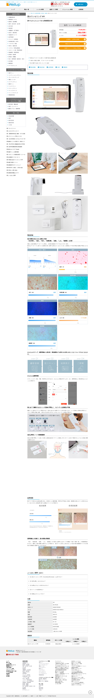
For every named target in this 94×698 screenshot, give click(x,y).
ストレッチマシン (12, 88)
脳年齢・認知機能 (12, 21)
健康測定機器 (16, 14)
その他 (9, 124)
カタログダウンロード (13, 131)
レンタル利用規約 (9, 672)
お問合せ (8, 674)
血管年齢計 (10, 37)
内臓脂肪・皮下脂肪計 (13, 30)
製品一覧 (26, 9)
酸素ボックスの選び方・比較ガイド (16, 141)
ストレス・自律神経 (12, 39)
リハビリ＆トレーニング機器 (16, 69)
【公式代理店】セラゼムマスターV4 (16, 138)
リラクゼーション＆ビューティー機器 (46, 677)
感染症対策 (10, 122)
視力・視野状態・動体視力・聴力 (15, 58)
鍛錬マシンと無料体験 (13, 151)
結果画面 (50, 67)
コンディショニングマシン (14, 75)
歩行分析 (10, 26)
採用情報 (8, 673)
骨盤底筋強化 (11, 94)
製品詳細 (41, 67)
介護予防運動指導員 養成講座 (14, 146)
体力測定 (10, 61)
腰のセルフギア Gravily (13, 149)
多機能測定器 (11, 17)
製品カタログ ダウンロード (72, 43)
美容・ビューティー (12, 106)
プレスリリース (11, 128)
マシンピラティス (12, 90)
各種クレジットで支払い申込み (72, 48)
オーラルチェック (12, 65)
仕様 (58, 67)
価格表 (65, 67)
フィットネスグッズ (12, 92)
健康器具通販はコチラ (13, 172)
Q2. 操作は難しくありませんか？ (38, 581)
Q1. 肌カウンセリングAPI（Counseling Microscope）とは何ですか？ (46, 576)
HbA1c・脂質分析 (12, 45)
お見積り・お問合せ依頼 (72, 39)
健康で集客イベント (12, 162)
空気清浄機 (10, 116)
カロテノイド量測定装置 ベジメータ (16, 154)
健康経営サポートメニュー (14, 165)
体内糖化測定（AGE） (13, 41)
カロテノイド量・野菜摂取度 (14, 50)
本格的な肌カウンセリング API (15, 159)
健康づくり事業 (54, 9)
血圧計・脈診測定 (12, 32)
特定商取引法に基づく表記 (11, 671)
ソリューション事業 (67, 9)
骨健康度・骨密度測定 (13, 52)
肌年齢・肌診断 (11, 54)
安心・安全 (16, 113)
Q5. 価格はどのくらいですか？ (37, 593)
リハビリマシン (11, 86)
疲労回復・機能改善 (12, 104)
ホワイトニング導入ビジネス (14, 136)
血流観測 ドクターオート (13, 157)
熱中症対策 (10, 120)
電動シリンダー (11, 79)
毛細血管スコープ (12, 34)
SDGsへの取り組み (12, 170)
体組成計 (10, 28)
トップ (13, 9)
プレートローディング (13, 77)
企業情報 (81, 9)
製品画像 (33, 67)
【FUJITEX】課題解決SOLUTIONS (16, 144)
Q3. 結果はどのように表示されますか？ (39, 585)
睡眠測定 (10, 63)
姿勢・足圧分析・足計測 (13, 23)
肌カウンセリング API (36, 16)
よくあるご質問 (11, 175)
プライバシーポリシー (10, 669)
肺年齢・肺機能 (11, 56)
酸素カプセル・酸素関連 (13, 108)
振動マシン (10, 83)
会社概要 (8, 676)
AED (9, 118)
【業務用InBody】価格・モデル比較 (16, 133)
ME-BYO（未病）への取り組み (15, 167)
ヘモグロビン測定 (12, 43)
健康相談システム (12, 19)
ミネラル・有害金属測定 (13, 48)
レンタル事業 (40, 9)
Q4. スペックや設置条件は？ (37, 589)
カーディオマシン (12, 81)
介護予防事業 (8, 667)
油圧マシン (10, 73)
